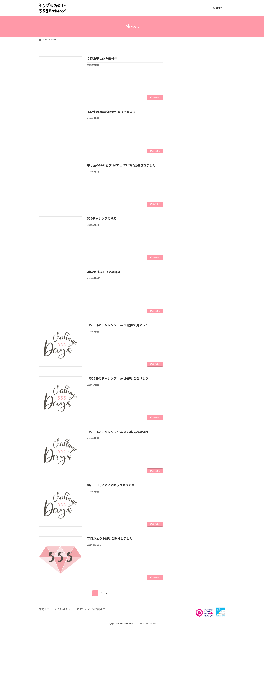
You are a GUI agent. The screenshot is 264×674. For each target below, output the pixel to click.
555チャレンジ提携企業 (90, 609)
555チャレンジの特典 (102, 218)
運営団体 (44, 609)
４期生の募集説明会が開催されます (111, 112)
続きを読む (155, 97)
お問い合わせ (63, 609)
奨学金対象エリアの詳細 (103, 272)
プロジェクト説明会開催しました (110, 538)
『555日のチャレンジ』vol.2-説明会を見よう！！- (121, 378)
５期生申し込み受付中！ (103, 58)
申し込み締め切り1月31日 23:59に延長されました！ (122, 165)
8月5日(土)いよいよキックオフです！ (112, 485)
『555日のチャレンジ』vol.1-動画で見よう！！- (120, 325)
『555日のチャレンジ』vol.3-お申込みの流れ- (118, 432)
